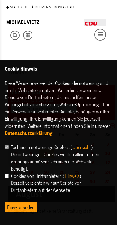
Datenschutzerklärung (28, 133)
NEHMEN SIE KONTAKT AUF (54, 7)
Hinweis (72, 176)
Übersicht (81, 147)
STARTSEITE (17, 7)
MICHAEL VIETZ (22, 22)
